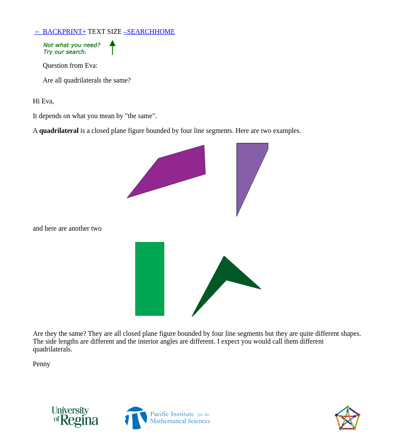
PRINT (72, 31)
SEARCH (140, 31)
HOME (164, 31)
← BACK (48, 31)
